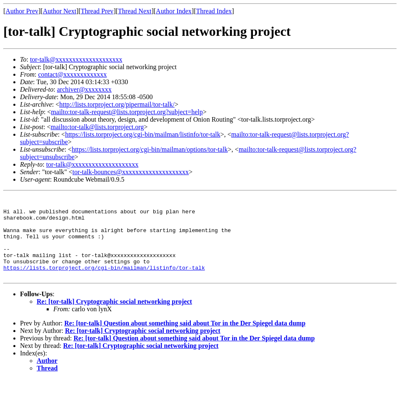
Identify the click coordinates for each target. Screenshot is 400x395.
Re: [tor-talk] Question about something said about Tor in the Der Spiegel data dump (184, 339)
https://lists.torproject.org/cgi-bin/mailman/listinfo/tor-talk (142, 134)
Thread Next (134, 11)
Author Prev (21, 11)
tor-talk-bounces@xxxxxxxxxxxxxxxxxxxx (130, 171)
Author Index (174, 11)
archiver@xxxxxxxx (84, 89)
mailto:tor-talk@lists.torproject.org (97, 126)
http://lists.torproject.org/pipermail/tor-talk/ (117, 104)
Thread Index (214, 11)
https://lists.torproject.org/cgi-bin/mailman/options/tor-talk (150, 149)
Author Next (59, 11)
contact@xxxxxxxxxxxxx (72, 74)
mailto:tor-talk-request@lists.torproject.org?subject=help (126, 111)
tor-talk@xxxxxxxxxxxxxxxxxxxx (76, 59)
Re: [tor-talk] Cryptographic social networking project (114, 317)
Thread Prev (97, 11)
